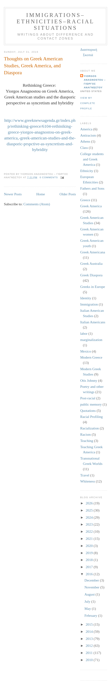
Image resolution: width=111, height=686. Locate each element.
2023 (90, 524)
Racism (85, 434)
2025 (90, 510)
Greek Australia (91, 263)
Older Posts (68, 194)
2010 (90, 660)
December (92, 580)
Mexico (85, 351)
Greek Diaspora (91, 275)
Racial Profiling (91, 417)
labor (84, 333)
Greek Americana (92, 252)
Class (84, 148)
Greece (85, 200)
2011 (90, 653)
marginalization (91, 340)
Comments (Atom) (36, 204)
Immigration (89, 304)
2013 (90, 639)
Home (40, 194)
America (86, 129)
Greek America (91, 206)
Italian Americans (92, 322)
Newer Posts (13, 194)
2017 (90, 567)
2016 (90, 574)
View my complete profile (87, 103)
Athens (85, 141)
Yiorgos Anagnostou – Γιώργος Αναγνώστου (95, 82)
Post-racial (87, 398)
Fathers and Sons (92, 188)
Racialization (89, 428)
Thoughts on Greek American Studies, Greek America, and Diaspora (33, 65)
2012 (90, 646)
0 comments (49, 177)
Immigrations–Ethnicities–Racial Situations (55, 21)
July (87, 601)
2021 (90, 539)
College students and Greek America (92, 159)
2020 (90, 546)
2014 (90, 631)
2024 (90, 517)
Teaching (86, 441)
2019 (90, 553)
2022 (90, 531)
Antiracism (88, 135)
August (90, 594)
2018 (90, 560)
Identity (85, 298)
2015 (90, 624)
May (88, 609)
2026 (90, 503)
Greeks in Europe (92, 287)
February (91, 615)
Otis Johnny (88, 380)
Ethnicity (86, 171)
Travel (84, 475)
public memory (91, 404)
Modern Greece (91, 357)
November (92, 587)
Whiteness (87, 481)
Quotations (88, 411)
